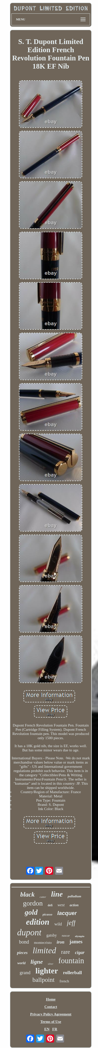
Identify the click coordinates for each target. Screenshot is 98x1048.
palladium (74, 896)
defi (50, 905)
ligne (36, 961)
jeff (71, 922)
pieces (22, 952)
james (75, 942)
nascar (66, 935)
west (61, 905)
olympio (79, 936)
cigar (80, 952)
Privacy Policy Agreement (51, 1014)
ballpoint (43, 979)
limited (44, 950)
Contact (50, 1007)
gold (31, 912)
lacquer (67, 913)
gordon (33, 903)
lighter (46, 970)
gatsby (51, 935)
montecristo (43, 943)
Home (50, 999)
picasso (47, 914)
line (57, 894)
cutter (43, 896)
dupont (29, 932)
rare (65, 952)
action (74, 905)
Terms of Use (50, 1022)
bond (24, 942)
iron (60, 942)
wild (58, 924)
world (21, 963)
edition (37, 921)
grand (25, 972)
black (27, 894)
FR (54, 1029)
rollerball (72, 972)
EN (46, 1029)
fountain (71, 960)
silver (50, 963)
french (64, 981)
